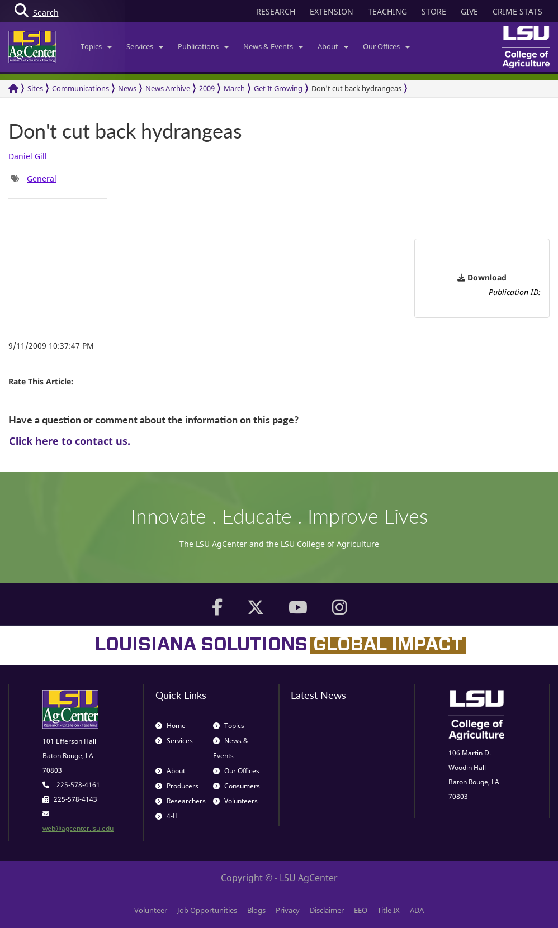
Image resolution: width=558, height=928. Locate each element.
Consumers (236, 786)
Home (170, 725)
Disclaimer (327, 910)
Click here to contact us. (69, 441)
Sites (35, 88)
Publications (203, 46)
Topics (96, 46)
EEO (360, 910)
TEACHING (387, 11)
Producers (176, 786)
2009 (207, 88)
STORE (434, 11)
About (333, 46)
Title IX (388, 910)
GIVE (469, 11)
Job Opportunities (207, 910)
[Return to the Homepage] (13, 88)
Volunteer (150, 910)
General (41, 178)
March (234, 88)
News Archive (167, 88)
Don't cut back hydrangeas (356, 88)
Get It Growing (278, 88)
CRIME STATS (517, 11)
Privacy (288, 910)
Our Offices (386, 46)
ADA (417, 910)
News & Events (273, 46)
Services (144, 46)
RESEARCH (275, 11)
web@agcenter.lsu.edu (78, 828)
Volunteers (235, 801)
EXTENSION (331, 11)
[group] (33, 178)
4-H (166, 816)
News (127, 88)
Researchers (180, 801)
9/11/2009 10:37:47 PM (51, 345)
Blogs (256, 910)
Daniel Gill (27, 156)
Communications (80, 88)
